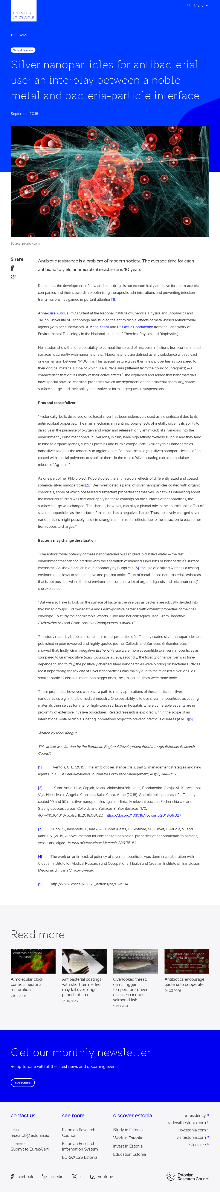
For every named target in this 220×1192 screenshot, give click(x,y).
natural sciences (23, 50)
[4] (189, 644)
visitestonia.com (191, 1137)
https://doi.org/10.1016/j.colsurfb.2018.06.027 (143, 815)
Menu (198, 5)
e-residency (195, 1115)
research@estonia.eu (30, 1135)
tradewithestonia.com (186, 1122)
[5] (191, 719)
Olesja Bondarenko (137, 327)
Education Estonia (129, 1154)
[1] (113, 299)
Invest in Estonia (128, 1146)
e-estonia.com (193, 1130)
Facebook (22, 1176)
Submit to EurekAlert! (30, 1149)
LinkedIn (52, 1176)
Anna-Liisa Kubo (51, 313)
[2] (87, 485)
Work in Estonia (127, 1138)
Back (19, 34)
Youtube (101, 1177)
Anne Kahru (99, 327)
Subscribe (23, 1082)
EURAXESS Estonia (79, 1157)
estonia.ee (197, 1144)
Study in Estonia (128, 1130)
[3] (136, 568)
